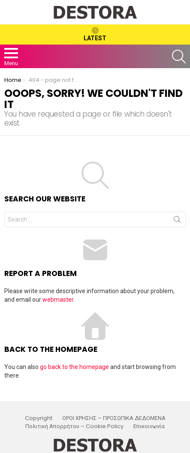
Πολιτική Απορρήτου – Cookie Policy (74, 426)
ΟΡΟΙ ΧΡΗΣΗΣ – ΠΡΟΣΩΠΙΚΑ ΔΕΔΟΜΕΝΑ (114, 418)
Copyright (38, 418)
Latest (95, 34)
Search (177, 221)
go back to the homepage (74, 366)
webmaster (57, 299)
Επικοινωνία (149, 426)
